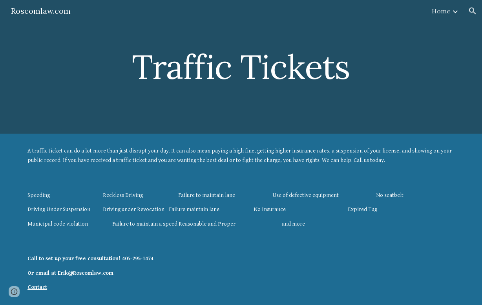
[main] (241, 66)
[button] (472, 11)
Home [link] (441, 11)
